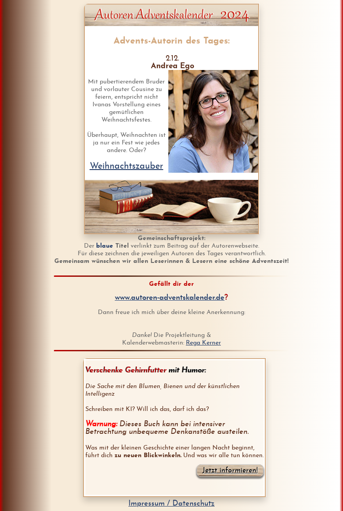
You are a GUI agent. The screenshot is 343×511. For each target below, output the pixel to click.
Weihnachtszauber (126, 166)
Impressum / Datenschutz (171, 503)
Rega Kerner (203, 343)
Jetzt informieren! (230, 470)
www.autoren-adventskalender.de (169, 297)
